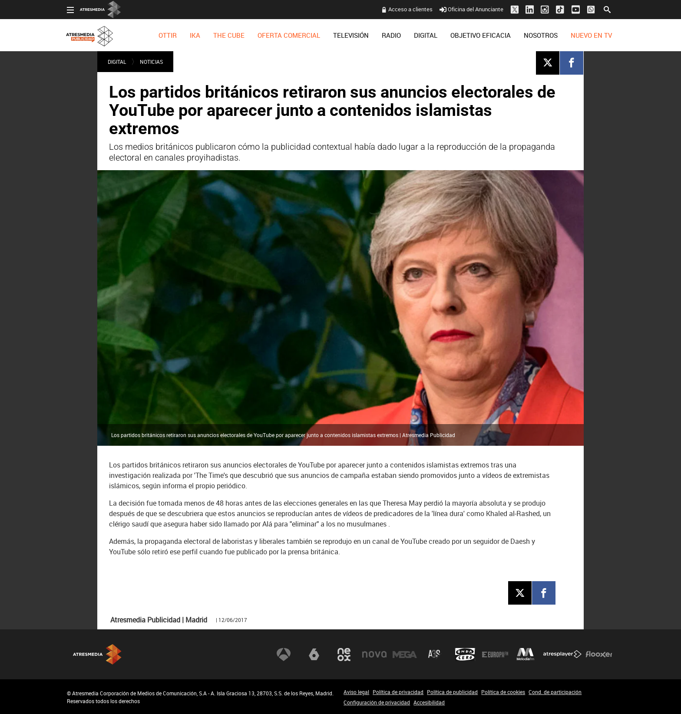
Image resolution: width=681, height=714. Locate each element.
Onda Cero (465, 654)
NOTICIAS (151, 61)
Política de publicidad (452, 691)
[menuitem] (167, 35)
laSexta (314, 654)
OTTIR (168, 35)
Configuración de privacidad (377, 702)
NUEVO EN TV (591, 35)
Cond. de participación (555, 691)
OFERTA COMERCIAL (289, 35)
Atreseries (435, 654)
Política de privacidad (398, 691)
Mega (405, 654)
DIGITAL (425, 35)
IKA (195, 35)
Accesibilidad (429, 702)
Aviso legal (356, 691)
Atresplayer (562, 654)
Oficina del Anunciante (471, 9)
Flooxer (599, 654)
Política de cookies (503, 691)
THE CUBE (229, 35)
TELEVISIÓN (351, 35)
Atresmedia (97, 654)
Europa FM (495, 654)
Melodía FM (525, 654)
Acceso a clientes (410, 9)
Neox (344, 654)
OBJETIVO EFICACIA (480, 35)
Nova (374, 654)
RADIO (391, 35)
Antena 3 (284, 654)
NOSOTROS (541, 35)
